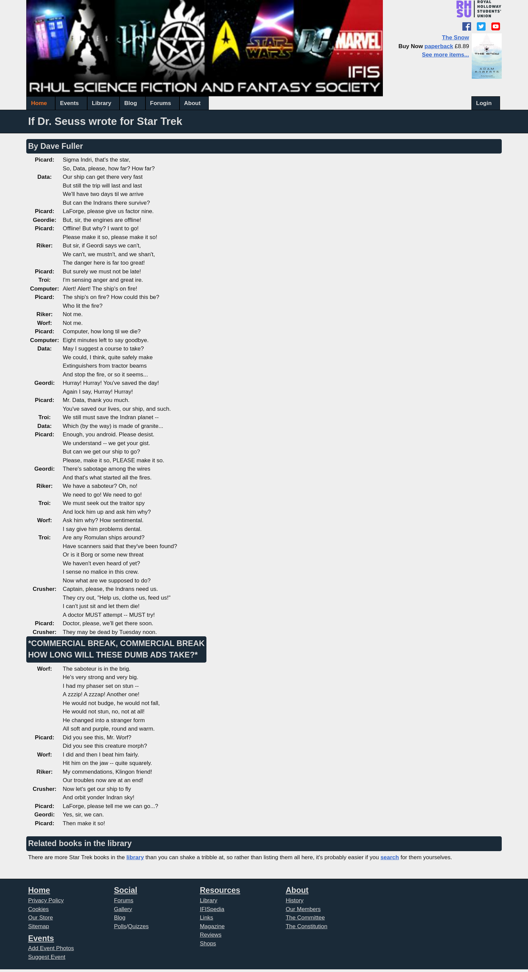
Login (484, 103)
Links (206, 917)
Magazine (212, 926)
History (294, 900)
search (390, 857)
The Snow (455, 37)
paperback (439, 46)
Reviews (210, 935)
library (135, 857)
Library (101, 103)
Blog (130, 103)
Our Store (40, 917)
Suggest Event (46, 957)
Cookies (38, 909)
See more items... (445, 55)
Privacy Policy (46, 900)
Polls (120, 926)
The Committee (305, 917)
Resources (220, 890)
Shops (208, 943)
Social (125, 890)
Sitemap (38, 926)
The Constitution (306, 926)
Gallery (123, 909)
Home (39, 103)
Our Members (303, 909)
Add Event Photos (51, 948)
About (192, 103)
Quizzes (138, 926)
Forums (160, 103)
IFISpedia (212, 909)
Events (69, 103)
